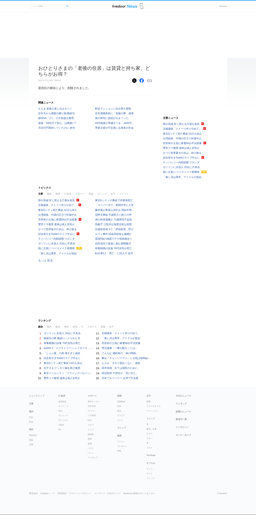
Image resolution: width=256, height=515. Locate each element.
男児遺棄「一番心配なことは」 (120, 348)
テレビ (120, 420)
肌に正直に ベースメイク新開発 (56, 248)
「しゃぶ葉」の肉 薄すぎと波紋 (62, 353)
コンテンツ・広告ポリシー (107, 493)
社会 (31, 417)
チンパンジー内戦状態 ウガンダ (56, 238)
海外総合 (33, 435)
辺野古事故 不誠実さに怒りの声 (113, 214)
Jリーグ (91, 411)
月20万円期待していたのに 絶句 (56, 127)
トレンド (124, 193)
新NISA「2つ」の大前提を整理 (56, 118)
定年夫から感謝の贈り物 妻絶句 (56, 113)
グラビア (121, 415)
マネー (149, 438)
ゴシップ (102, 193)
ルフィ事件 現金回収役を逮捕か (113, 234)
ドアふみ (142, 6)
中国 (31, 444)
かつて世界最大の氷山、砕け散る (57, 229)
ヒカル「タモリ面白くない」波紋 (121, 363)
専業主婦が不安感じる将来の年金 (114, 127)
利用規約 (62, 493)
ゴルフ (91, 425)
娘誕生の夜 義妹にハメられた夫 (62, 338)
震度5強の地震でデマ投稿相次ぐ (113, 238)
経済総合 (62, 401)
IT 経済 (68, 193)
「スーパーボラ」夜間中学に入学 (114, 205)
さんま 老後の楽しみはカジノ (55, 108)
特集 (119, 451)
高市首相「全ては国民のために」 (121, 368)
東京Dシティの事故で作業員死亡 (114, 200)
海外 (57, 193)
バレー (91, 453)
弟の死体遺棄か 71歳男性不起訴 (113, 219)
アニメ (149, 469)
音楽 (119, 406)
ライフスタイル (153, 406)
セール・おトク (183, 435)
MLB (90, 420)
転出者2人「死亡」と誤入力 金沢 (114, 253)
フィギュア (93, 457)
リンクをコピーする (149, 81)
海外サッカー (94, 401)
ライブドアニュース (124, 6)
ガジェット (63, 415)
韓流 (119, 411)
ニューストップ (36, 396)
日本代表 (92, 406)
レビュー (121, 441)
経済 (75, 326)
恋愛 (148, 401)
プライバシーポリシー (80, 493)
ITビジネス (63, 420)
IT (82, 326)
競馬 (90, 439)
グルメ (149, 448)
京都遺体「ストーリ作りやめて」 (57, 205)
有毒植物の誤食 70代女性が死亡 (113, 248)
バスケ (91, 448)
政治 (57, 326)
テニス (91, 429)
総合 (40, 326)
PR (59, 429)
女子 (113, 193)
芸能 (91, 193)
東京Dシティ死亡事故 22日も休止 (57, 210)
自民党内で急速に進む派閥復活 (113, 243)
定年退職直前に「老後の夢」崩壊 (114, 113)
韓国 (31, 440)
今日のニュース (183, 396)
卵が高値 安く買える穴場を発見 (56, 200)
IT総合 (61, 425)
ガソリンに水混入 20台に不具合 (56, 243)
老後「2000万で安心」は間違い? (57, 123)
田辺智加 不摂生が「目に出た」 (120, 373)
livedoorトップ (48, 493)
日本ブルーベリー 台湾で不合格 (120, 378)
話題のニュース (183, 411)
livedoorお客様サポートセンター (139, 493)
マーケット (63, 406)
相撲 (90, 444)
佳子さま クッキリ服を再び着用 (62, 368)
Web (60, 411)
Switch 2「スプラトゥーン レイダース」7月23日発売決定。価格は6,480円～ (88, 348)
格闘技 (91, 434)
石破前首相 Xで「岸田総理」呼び (114, 229)
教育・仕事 (151, 429)
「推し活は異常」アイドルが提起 (57, 253)
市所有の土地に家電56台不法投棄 (57, 219)
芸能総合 (121, 401)
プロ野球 (92, 415)
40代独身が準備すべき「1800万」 (115, 123)
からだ (149, 433)
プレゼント (122, 446)
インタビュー (182, 427)
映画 (119, 435)
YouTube (151, 455)
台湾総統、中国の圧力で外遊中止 (57, 214)
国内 (49, 193)
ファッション (152, 411)
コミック (150, 478)
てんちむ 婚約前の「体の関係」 (120, 353)
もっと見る (45, 260)
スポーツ (80, 193)
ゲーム (149, 473)
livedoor (223, 6)
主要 (40, 193)
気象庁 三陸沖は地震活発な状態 (113, 224)
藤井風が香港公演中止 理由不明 (113, 210)
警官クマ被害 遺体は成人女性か (56, 224)
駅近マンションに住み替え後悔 (113, 108)
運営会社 (33, 493)
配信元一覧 (181, 419)
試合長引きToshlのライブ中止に (56, 234)
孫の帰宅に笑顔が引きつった (111, 118)
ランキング (181, 403)
